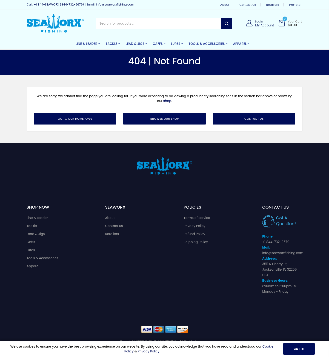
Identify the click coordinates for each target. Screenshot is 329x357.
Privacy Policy (195, 226)
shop (167, 101)
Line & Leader (37, 217)
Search (226, 23)
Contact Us (254, 118)
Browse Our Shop (164, 118)
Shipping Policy (196, 242)
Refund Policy (194, 234)
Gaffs (31, 242)
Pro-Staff (296, 5)
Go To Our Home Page (75, 118)
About (224, 5)
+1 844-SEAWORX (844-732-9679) (59, 4)
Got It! (299, 349)
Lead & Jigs (36, 234)
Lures (31, 250)
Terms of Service (197, 217)
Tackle (32, 226)
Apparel (33, 266)
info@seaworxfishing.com (115, 4)
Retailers (272, 5)
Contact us (248, 5)
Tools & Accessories (42, 258)
